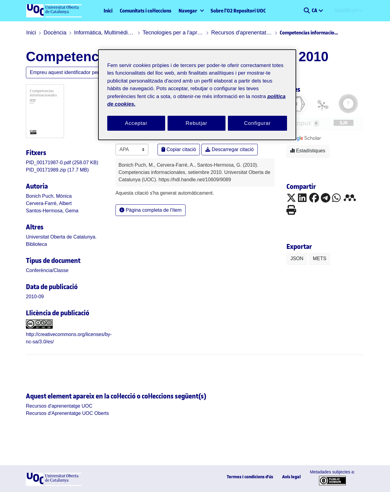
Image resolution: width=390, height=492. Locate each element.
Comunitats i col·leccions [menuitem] (145, 10)
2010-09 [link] (35, 296)
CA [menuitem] (315, 10)
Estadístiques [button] (307, 150)
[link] (62, 162)
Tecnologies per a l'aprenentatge (173, 33)
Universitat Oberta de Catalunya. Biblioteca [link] (61, 240)
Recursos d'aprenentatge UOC (241, 33)
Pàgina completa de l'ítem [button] (150, 210)
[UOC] (53, 484)
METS (319, 258)
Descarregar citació (229, 149)
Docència (55, 33)
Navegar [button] (188, 10)
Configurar (257, 123)
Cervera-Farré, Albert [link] (49, 203)
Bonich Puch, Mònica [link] (49, 196)
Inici (108, 10)
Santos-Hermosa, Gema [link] (52, 210)
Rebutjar (196, 123)
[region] (197, 94)
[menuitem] (190, 10)
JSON (296, 258)
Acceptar (136, 123)
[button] (306, 10)
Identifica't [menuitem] (346, 10)
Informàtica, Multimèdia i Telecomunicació (104, 33)
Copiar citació (178, 149)
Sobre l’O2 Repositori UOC (238, 10)
